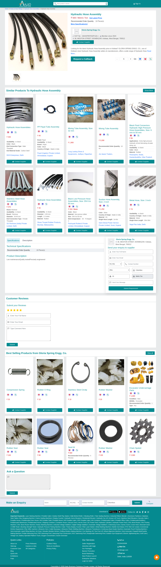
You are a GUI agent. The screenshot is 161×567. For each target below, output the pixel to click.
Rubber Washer (105, 389)
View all (150, 352)
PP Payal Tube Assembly (48, 126)
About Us (13, 542)
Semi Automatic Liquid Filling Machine (22, 530)
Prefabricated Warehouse (18, 521)
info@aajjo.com (122, 549)
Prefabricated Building (137, 519)
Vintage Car (14, 534)
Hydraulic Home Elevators (73, 517)
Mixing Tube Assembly (108, 127)
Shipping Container (48, 521)
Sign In (136, 3)
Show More (149, 89)
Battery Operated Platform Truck (29, 534)
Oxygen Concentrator (48, 534)
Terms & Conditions (53, 545)
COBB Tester (15, 525)
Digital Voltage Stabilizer (80, 523)
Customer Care (15, 547)
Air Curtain (135, 525)
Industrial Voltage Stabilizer (62, 523)
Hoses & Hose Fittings (16, 7)
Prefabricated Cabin (107, 519)
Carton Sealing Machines (44, 517)
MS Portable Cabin (70, 519)
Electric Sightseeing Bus (131, 532)
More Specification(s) (79, 23)
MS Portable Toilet (46, 519)
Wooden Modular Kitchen (51, 530)
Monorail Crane (145, 523)
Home (6, 7)
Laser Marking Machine (32, 515)
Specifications (13, 239)
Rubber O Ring (44, 389)
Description (27, 239)
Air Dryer (39, 530)
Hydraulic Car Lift (102, 517)
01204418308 (122, 542)
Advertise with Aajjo (89, 545)
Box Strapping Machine (27, 517)
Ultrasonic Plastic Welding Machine (73, 528)
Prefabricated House (34, 521)
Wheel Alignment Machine (112, 530)
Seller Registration (88, 542)
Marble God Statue (118, 525)
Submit (12, 343)
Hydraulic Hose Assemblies (31, 7)
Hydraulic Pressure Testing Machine (49, 525)
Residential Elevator (89, 517)
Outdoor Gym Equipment (114, 532)
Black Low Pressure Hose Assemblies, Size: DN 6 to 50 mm (79, 199)
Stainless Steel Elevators (129, 517)
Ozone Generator (61, 534)
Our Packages (87, 547)
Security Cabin (143, 517)
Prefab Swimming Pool (29, 532)
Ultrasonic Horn (43, 528)
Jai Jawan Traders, (106, 153)
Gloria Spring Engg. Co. (91, 29)
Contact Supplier (84, 41)
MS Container (95, 519)
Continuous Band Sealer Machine (112, 528)
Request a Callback (82, 58)
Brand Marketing (87, 552)
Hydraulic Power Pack (120, 521)
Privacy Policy (51, 547)
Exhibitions (14, 555)
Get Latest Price (95, 17)
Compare (149, 501)
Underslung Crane (114, 523)
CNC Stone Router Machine (26, 523)
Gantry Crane (125, 523)
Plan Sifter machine (31, 528)
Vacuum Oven (72, 521)
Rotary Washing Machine (44, 523)
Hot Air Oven (82, 521)
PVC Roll (128, 525)
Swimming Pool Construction (61, 532)
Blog (12, 550)
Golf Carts (143, 532)
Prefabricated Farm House (30, 519)
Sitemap (13, 545)
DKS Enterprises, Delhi (15, 154)
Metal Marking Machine (103, 525)
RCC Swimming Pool (79, 532)
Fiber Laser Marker (88, 525)
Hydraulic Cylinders (105, 521)
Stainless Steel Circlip (77, 389)
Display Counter (58, 517)
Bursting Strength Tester (28, 525)
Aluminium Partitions (134, 515)
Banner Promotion (88, 550)
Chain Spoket (135, 447)
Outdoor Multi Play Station (60, 515)
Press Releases (31, 542)
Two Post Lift (99, 530)
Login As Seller (87, 560)
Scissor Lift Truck (114, 517)
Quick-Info (13, 552)
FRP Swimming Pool (44, 532)
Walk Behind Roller (76, 515)
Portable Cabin (46, 515)
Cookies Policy (51, 542)
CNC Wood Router (134, 521)
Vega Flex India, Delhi (137, 223)
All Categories (30, 547)
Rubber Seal (12, 447)
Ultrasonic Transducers (92, 528)
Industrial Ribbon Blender (118, 515)
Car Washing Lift (88, 530)
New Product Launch (89, 555)
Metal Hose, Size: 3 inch (140, 199)
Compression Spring (15, 389)
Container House (61, 521)
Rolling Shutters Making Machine (71, 530)
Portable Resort (58, 519)
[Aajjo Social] (137, 511)
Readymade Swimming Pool (96, 532)
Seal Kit (71, 446)
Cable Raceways (54, 528)
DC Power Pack (93, 521)
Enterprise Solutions (89, 557)
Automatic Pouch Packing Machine (135, 528)
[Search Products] (54, 3)
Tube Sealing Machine (102, 515)
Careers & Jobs (31, 545)
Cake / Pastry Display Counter (71, 525)
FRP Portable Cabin (83, 519)
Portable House (15, 519)
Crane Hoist (135, 523)
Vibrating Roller (89, 515)
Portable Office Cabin (122, 519)
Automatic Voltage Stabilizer (98, 523)
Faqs (12, 557)
